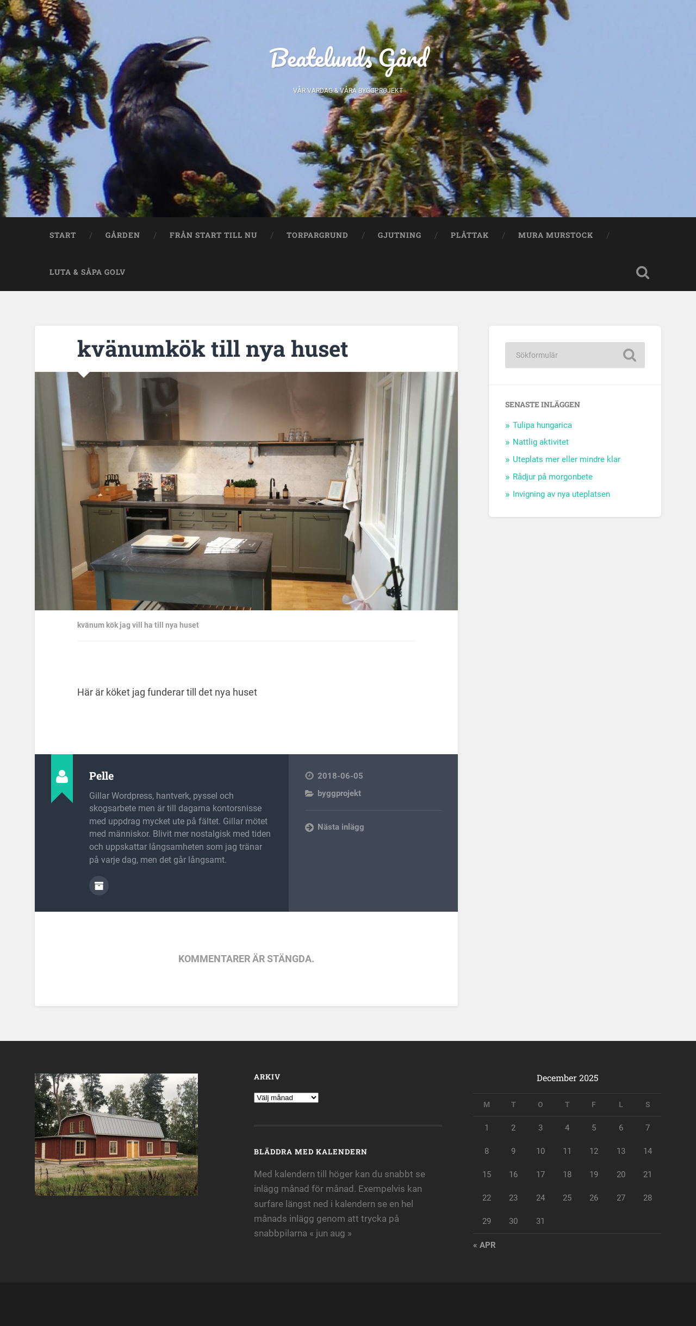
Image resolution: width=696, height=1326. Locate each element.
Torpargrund (318, 235)
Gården (122, 235)
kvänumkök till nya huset (213, 348)
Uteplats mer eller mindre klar (566, 459)
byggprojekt (339, 793)
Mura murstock (555, 235)
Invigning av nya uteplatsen (561, 494)
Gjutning (399, 235)
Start (62, 235)
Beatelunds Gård (348, 57)
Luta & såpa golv (87, 272)
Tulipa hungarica (542, 425)
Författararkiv (99, 885)
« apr (484, 1245)
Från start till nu (213, 235)
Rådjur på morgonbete (553, 477)
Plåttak (470, 235)
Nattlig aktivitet (541, 442)
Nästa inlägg (341, 827)
